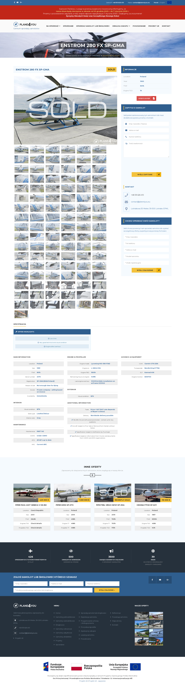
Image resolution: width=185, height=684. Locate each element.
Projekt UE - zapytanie (97, 681)
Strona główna (72, 56)
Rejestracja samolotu (88, 617)
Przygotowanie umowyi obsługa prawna (89, 622)
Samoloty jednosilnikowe (64, 617)
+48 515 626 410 (137, 195)
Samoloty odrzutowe (63, 629)
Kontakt (166, 26)
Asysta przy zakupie (87, 631)
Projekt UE (153, 26)
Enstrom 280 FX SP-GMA (111, 56)
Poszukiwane (139, 26)
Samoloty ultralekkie (62, 637)
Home (57, 613)
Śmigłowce (96, 56)
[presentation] (146, 164)
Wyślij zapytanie (144, 174)
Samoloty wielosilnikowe (64, 621)
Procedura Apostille (87, 627)
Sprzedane (68, 26)
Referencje (115, 613)
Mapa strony (116, 621)
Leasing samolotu (86, 635)
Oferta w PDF (144, 98)
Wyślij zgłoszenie (145, 270)
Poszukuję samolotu (118, 617)
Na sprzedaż (53, 26)
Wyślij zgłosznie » (107, 590)
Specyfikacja (19, 324)
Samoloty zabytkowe (63, 633)
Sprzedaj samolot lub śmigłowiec (92, 26)
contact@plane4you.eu (28, 633)
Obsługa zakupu (121, 26)
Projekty (58, 641)
